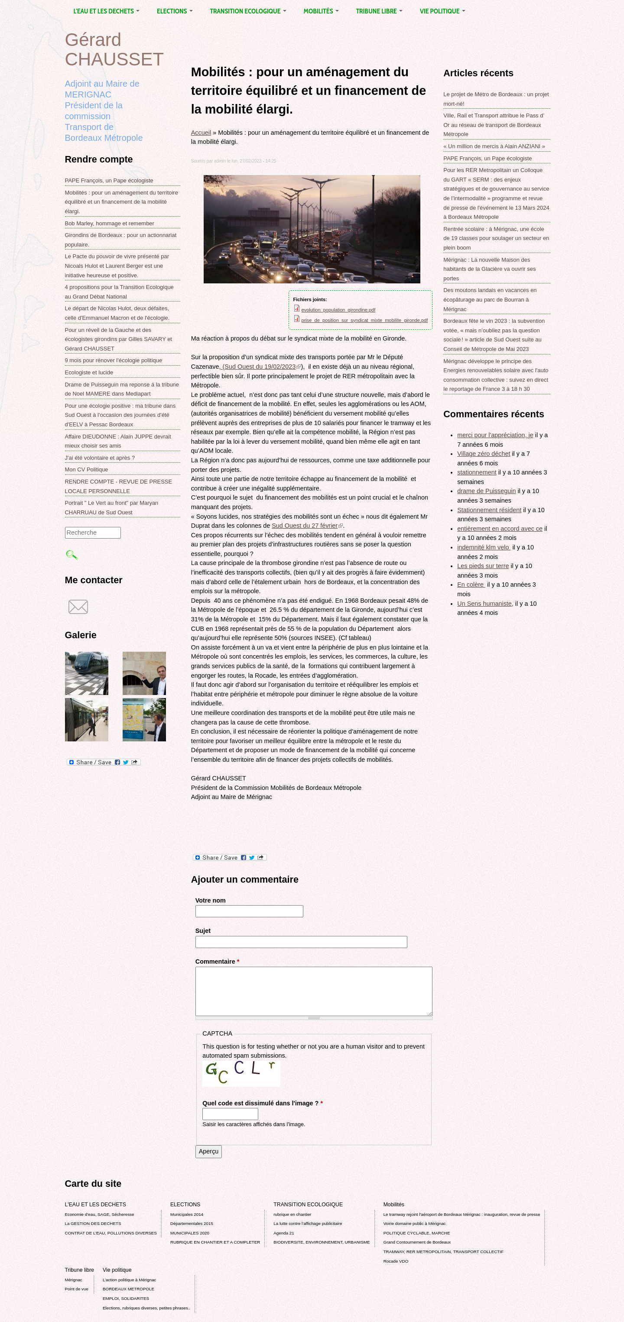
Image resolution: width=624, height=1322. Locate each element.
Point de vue (76, 1288)
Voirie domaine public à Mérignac (415, 1223)
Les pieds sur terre (483, 565)
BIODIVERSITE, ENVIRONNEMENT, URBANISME (321, 1242)
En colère (471, 584)
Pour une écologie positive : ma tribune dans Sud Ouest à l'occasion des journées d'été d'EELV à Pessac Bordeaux (120, 415)
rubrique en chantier (292, 1214)
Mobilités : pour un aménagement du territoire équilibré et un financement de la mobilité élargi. (121, 201)
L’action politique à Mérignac (129, 1279)
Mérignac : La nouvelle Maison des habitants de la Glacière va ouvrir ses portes (489, 269)
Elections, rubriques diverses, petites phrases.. (146, 1308)
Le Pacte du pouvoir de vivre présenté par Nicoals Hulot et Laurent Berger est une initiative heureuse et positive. (117, 265)
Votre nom (210, 900)
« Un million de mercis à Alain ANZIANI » (494, 146)
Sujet (203, 930)
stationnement (476, 472)
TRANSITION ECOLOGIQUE (248, 11)
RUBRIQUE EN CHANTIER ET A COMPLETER (215, 1242)
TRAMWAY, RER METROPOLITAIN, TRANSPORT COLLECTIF (444, 1251)
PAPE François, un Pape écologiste (109, 180)
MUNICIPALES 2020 (189, 1233)
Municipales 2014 (186, 1214)
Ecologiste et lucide (89, 372)
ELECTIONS (174, 11)
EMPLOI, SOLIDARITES (126, 1298)
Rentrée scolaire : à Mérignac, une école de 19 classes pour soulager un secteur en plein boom (496, 238)
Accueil (201, 132)
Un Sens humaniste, (485, 603)
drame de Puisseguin (486, 490)
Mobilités (321, 11)
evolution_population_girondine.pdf (339, 309)
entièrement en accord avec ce (500, 528)
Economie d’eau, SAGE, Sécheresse (99, 1214)
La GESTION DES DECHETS (93, 1223)
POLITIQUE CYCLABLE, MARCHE (417, 1233)
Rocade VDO (396, 1261)
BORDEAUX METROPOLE (128, 1288)
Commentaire (217, 961)
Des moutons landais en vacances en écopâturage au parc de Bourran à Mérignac (489, 299)
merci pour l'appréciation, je (495, 435)
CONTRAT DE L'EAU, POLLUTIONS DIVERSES (111, 1233)
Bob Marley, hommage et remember (109, 223)
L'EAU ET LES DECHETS (107, 11)
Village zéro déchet (483, 453)
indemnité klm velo (483, 547)
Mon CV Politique (86, 469)
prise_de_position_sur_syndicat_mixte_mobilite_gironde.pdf (365, 320)
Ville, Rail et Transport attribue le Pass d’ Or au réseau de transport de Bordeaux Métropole (493, 124)
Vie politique (442, 11)
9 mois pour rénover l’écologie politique (113, 360)
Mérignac (73, 1279)
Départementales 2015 (191, 1223)
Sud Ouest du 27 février (307, 525)
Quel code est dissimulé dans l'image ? (262, 1103)
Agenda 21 (283, 1233)
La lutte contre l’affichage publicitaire (307, 1223)
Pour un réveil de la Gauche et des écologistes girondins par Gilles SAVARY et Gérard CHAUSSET (118, 339)
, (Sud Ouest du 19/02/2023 (260, 366)
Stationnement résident (489, 510)
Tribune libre (379, 11)
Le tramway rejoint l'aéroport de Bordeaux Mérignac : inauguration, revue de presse (462, 1214)
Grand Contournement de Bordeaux (417, 1242)
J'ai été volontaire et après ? (100, 458)
